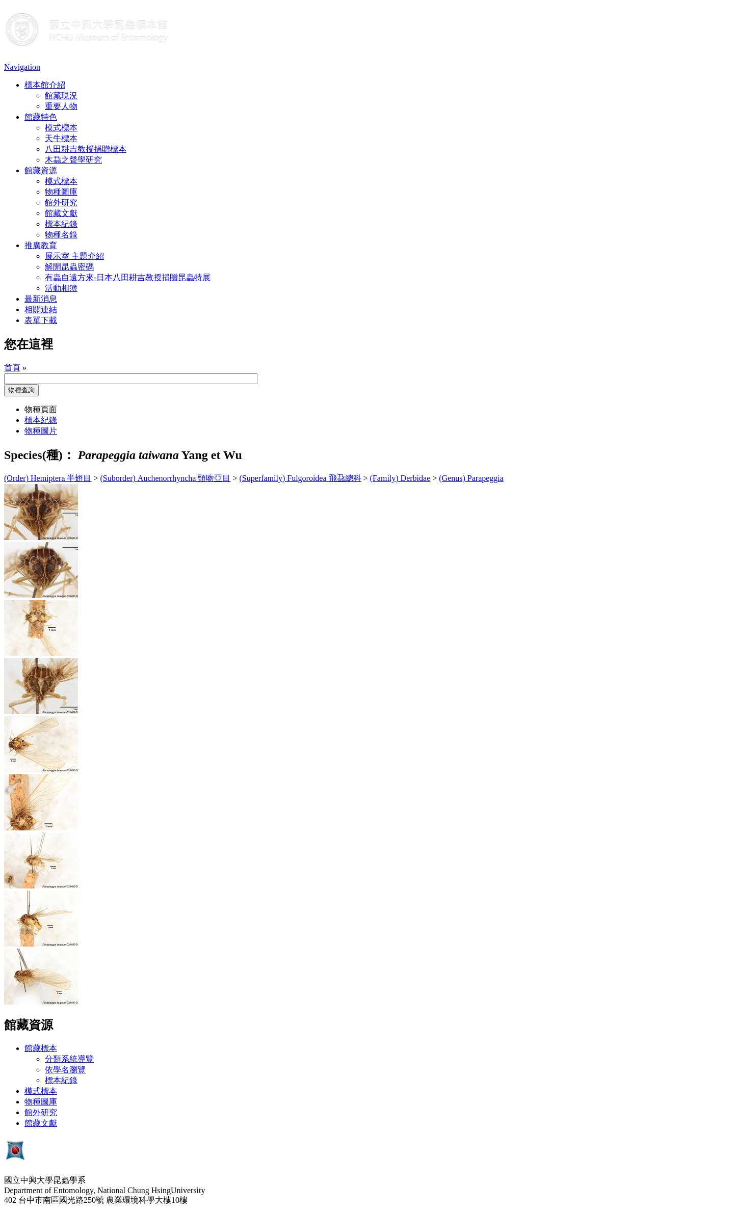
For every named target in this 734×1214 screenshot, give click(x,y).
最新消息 (40, 298)
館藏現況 (61, 95)
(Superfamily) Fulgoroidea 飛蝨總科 (300, 478)
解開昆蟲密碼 (69, 266)
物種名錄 (61, 234)
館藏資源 (40, 170)
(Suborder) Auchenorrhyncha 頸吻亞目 (165, 478)
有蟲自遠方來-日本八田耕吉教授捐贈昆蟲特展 (128, 277)
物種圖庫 (61, 191)
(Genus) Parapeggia (471, 478)
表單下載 (40, 320)
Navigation (22, 67)
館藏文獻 (61, 213)
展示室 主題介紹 (74, 256)
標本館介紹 (44, 84)
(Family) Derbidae (400, 478)
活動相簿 (61, 288)
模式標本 (61, 127)
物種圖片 (40, 430)
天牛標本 (61, 138)
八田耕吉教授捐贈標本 (85, 149)
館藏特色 (40, 117)
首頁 (12, 367)
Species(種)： (39, 455)
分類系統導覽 (69, 1059)
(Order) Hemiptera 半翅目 (48, 478)
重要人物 (61, 106)
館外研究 (61, 202)
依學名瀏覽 (65, 1069)
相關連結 (40, 309)
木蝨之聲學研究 (73, 159)
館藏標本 (40, 1048)
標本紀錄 (61, 224)
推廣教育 (40, 245)
